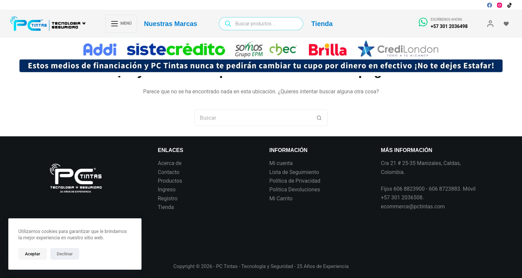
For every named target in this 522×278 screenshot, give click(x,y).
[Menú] (121, 24)
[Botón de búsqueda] (319, 117)
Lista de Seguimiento (294, 172)
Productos (170, 181)
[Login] (490, 23)
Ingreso (166, 189)
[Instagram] (499, 5)
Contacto (168, 172)
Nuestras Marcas (170, 23)
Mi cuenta (281, 163)
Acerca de (169, 163)
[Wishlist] (506, 23)
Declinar (65, 253)
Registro (167, 198)
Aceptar (32, 253)
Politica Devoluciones (294, 189)
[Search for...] (252, 117)
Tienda (322, 23)
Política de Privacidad (294, 181)
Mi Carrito (281, 198)
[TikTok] (509, 5)
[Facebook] (489, 5)
